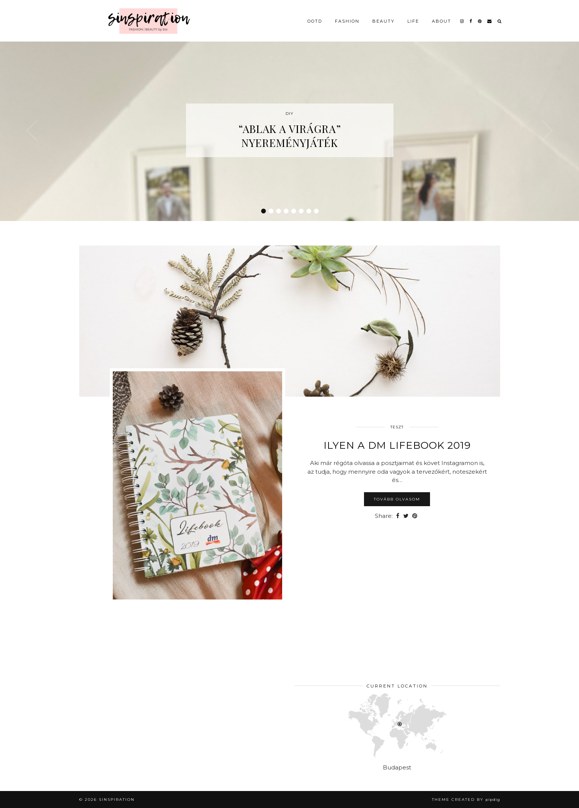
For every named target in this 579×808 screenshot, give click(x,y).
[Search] (500, 19)
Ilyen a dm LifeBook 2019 (397, 445)
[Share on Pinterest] (414, 516)
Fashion (347, 19)
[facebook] (471, 19)
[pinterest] (480, 19)
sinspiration (117, 799)
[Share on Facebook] (397, 516)
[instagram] (462, 19)
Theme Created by (466, 799)
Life (413, 19)
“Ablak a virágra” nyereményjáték (289, 136)
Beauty (383, 19)
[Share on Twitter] (405, 516)
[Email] (489, 19)
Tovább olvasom (397, 499)
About (441, 19)
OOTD (314, 19)
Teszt (397, 427)
